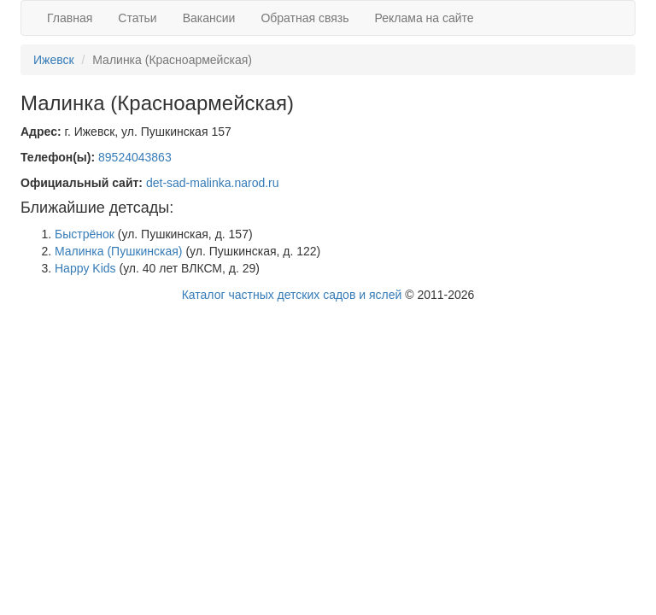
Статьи (137, 18)
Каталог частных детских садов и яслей (292, 295)
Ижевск (53, 60)
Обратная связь (304, 18)
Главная (69, 18)
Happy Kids (85, 268)
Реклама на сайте (424, 18)
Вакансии (209, 18)
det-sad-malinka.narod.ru (212, 183)
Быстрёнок (84, 234)
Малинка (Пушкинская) (119, 251)
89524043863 (135, 157)
